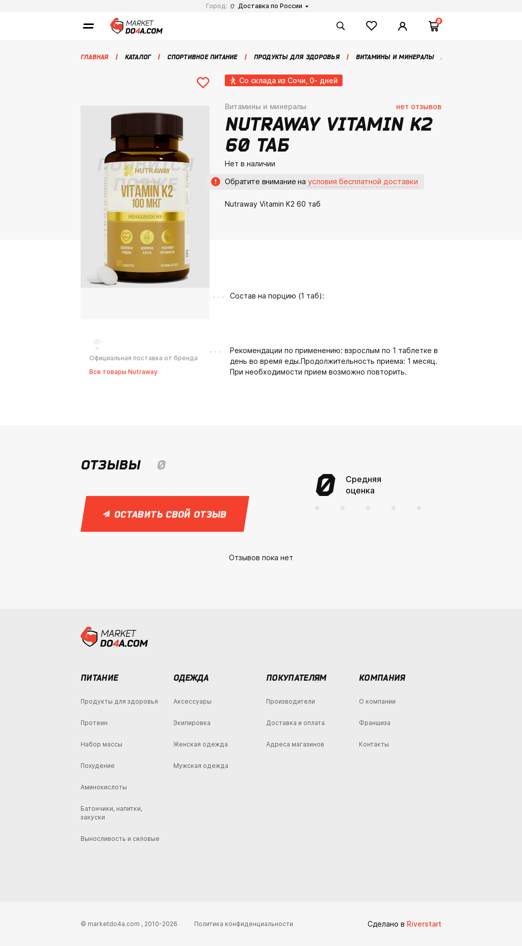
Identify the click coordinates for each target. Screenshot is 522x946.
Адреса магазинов (295, 744)
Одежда (190, 677)
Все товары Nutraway (123, 372)
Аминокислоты (104, 787)
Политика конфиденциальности (243, 924)
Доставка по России (266, 6)
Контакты (374, 744)
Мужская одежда (200, 765)
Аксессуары (192, 701)
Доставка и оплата (295, 723)
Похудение (98, 765)
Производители (290, 701)
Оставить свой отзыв (165, 514)
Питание (99, 677)
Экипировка (192, 723)
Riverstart (424, 923)
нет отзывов (418, 106)
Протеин (94, 723)
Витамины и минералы (265, 106)
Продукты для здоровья (119, 701)
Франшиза (374, 723)
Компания (382, 677)
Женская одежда (200, 744)
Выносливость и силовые (120, 838)
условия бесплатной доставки (363, 181)
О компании (377, 701)
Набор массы (101, 744)
